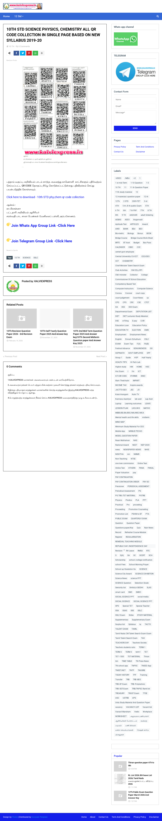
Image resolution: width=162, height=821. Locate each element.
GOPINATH (120, 353)
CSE (139, 302)
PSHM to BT (137, 514)
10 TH (11, 46)
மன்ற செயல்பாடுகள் (124, 730)
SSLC (36, 258)
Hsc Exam (119, 371)
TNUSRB (141, 670)
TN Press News (142, 661)
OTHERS (131, 468)
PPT (144, 500)
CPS (124, 302)
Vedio (136, 712)
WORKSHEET (121, 716)
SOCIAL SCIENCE (122, 601)
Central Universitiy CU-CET (126, 256)
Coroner (128, 293)
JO (138, 390)
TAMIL (134, 629)
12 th (146, 197)
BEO (140, 229)
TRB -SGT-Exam (121, 689)
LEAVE (148, 403)
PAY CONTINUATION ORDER (127, 482)
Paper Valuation (122, 472)
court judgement (122, 298)
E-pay (134, 321)
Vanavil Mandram (123, 712)
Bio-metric (119, 233)
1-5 (147, 183)
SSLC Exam (120, 615)
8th (116, 215)
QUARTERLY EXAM (139, 518)
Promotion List (121, 514)
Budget (137, 243)
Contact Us (118, 152)
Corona (118, 293)
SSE (132, 610)
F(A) (138, 344)
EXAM (118, 344)
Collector (134, 275)
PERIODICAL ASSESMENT (138, 486)
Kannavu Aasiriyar (123, 399)
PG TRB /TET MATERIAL (125, 495)
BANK (125, 229)
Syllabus (132, 624)
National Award (122, 445)
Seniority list (120, 587)
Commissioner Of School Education (130, 279)
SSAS (124, 610)
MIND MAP (120, 422)
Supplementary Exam (141, 620)
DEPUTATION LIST (144, 312)
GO (151, 348)
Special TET (128, 606)
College (144, 275)
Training (143, 675)
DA (116, 307)
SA (128, 555)
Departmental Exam (123, 312)
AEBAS (118, 220)
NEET (134, 445)
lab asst (138, 399)
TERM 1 (142, 647)
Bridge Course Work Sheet (142, 238)
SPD (117, 606)
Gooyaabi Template (39, 817)
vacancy (118, 707)
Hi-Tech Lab (135, 362)
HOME (139, 367)
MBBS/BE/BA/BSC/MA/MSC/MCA (129, 413)
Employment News (138, 335)
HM (131, 367)
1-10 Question (137, 183)
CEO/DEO (145, 256)
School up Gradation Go (125, 569)
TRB (127, 679)
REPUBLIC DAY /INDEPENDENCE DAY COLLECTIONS (131, 546)
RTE (148, 551)
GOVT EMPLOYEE (135, 353)
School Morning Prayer (139, 564)
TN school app (121, 666)
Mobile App (120, 431)
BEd (133, 229)
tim (116, 661)
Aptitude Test (121, 224)
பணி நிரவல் (130, 725)
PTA (147, 514)
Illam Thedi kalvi (122, 380)
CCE (138, 247)
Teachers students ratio (125, 647)
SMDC (138, 592)
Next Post (100, 356)
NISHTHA (119, 454)
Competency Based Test (125, 284)
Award (145, 224)
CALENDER (120, 247)
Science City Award (123, 574)
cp (148, 298)
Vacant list (147, 707)
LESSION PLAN (121, 408)
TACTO (148, 624)
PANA (141, 468)
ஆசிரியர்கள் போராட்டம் (126, 721)
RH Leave (130, 551)
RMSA (140, 551)
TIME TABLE (127, 661)
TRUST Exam (133, 693)
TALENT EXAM (121, 629)
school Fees (120, 564)
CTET (146, 302)
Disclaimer (140, 152)
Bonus (140, 233)
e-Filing (125, 321)
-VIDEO (118, 178)
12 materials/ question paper (127, 197)
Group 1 (118, 358)
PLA (137, 500)
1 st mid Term (121, 183)
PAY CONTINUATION (124, 477)
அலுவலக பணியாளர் (139, 716)
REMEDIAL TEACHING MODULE (128, 541)
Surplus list (120, 624)
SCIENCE (27, 258)
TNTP (131, 670)
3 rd (145, 201)
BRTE (117, 243)
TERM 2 (118, 652)
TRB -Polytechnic (138, 684)
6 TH (117, 210)
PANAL (151, 468)
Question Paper (133, 523)
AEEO (127, 220)
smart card (120, 592)
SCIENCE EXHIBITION (144, 574)
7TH (142, 210)
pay (134, 472)
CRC (132, 302)
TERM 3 (128, 652)
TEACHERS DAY (122, 643)
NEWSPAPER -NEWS (132, 449)
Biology (131, 233)
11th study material (123, 192)
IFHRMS (133, 376)
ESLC (146, 339)
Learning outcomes (133, 403)
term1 (138, 652)
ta (140, 624)
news (117, 449)
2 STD (125, 201)
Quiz (139, 528)
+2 (135, 178)
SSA (117, 610)
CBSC (130, 247)
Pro (128, 505)
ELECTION (136, 330)
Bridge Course (121, 238)
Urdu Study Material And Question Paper (132, 702)
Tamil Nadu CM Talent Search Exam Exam (133, 633)
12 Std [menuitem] (17, 16)
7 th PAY (133, 210)
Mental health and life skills (127, 417)
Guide (128, 358)
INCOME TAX (121, 385)
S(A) (122, 555)
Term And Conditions (145, 147)
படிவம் (118, 725)
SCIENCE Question (123, 583)
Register (118, 537)
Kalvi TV (135, 394)
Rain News (148, 528)
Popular (118, 756)
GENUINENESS (140, 348)
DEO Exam (133, 307)
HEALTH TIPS (121, 362)
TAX (143, 638)
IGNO (143, 376)
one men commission (124, 463)
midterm (146, 417)
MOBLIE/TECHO (135, 431)
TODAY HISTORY (122, 675)
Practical (119, 505)
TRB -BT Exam (121, 684)
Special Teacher (143, 606)
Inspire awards (136, 385)
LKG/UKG (136, 408)
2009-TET (136, 201)
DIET (117, 316)
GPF (148, 353)
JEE (132, 390)
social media (143, 597)
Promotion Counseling (138, 509)
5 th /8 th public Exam (132, 206)
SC (134, 555)
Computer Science (145, 289)
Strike (131, 615)
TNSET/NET (120, 670)
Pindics (129, 500)
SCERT (142, 555)
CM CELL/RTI (136, 270)
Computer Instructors (124, 289)
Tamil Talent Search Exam (126, 638)
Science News (121, 578)
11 (125, 187)
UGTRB (126, 698)
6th (124, 210)
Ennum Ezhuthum (133, 339)
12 (137, 192)
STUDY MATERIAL (144, 615)
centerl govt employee (124, 252)
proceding (137, 505)
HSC (147, 367)
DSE (117, 321)
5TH (147, 206)
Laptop (118, 403)
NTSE (133, 459)
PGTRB (142, 495)
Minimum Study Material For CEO (129, 426)
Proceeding (120, 509)
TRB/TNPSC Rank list (141, 689)
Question (119, 523)
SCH (151, 555)
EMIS (146, 330)
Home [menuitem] (6, 16)
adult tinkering (147, 215)
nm (128, 454)
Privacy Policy (120, 147)
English (118, 339)
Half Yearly (146, 358)
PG (139, 491)
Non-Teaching (121, 459)
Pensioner (119, 486)
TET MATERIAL (134, 656)
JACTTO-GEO (121, 390)
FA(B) (146, 344)
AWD (117, 229)
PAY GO (146, 482)
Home (84, 817)
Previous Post (11, 356)
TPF (134, 675)
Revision (118, 551)
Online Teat (142, 463)
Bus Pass (147, 243)
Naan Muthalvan (122, 440)
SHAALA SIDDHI (136, 587)
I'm (133, 371)
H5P (136, 358)
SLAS (149, 587)
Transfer (118, 679)
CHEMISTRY (127, 261)
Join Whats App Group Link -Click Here (40, 225)
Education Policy (139, 325)
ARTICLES (134, 224)
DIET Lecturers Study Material (135, 316)
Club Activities (121, 270)
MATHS (146, 408)
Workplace (147, 712)
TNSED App (146, 666)
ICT (139, 371)
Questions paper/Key (124, 528)
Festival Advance (122, 348)
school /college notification (140, 560)
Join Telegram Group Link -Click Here (39, 241)
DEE (123, 307)
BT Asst (126, 243)
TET (146, 652)
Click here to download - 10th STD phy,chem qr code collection (45, 197)
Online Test (120, 468)
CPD (117, 302)
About (92, 817)
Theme (15, 817)
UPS (134, 698)
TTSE (145, 693)
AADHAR (133, 215)
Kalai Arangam (121, 394)
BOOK (148, 233)
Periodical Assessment (125, 491)
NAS (135, 440)
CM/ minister (120, 275)
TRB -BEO (137, 679)
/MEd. (127, 178)
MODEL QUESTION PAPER (126, 436)
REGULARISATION (133, 537)
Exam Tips (128, 344)
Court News (138, 298)
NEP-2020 (145, 445)
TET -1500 (119, 656)
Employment (120, 335)
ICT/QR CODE (121, 376)
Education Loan (122, 325)
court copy (140, 293)
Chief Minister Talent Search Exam (129, 266)
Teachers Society (139, 643)
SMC (130, 592)
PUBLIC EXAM (121, 518)
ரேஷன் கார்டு (143, 730)
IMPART (136, 380)
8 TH (150, 210)
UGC (117, 698)
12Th (117, 201)
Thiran (146, 656)
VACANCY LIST (132, 707)
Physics (118, 500)
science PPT (136, 578)
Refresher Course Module (135, 532)
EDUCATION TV (121, 330)
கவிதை (144, 721)
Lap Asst (149, 399)
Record (118, 532)
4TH (117, 206)
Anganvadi (138, 220)
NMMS (136, 454)
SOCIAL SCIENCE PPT (124, 597)
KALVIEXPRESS (43, 281)
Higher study (120, 367)
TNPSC (134, 666)
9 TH (124, 215)
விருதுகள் (119, 735)
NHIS (147, 449)
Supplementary (121, 620)
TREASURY (120, 693)
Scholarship (120, 560)
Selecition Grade (142, 583)
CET (117, 261)
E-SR (142, 321)
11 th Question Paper (139, 187)
